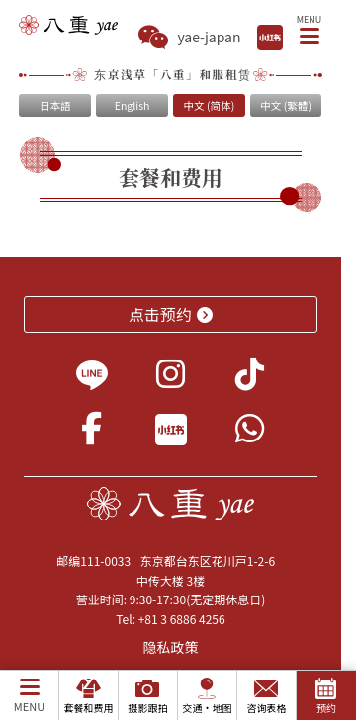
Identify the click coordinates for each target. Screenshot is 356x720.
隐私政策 (171, 647)
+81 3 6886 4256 (181, 618)
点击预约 (171, 314)
